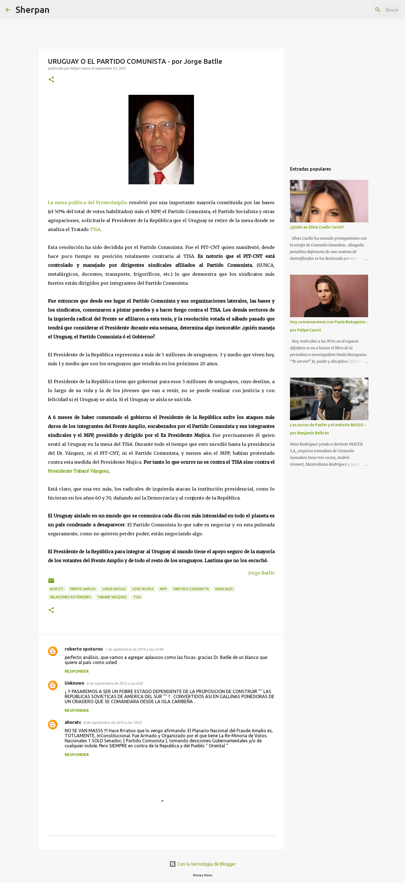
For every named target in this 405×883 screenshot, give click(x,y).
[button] (51, 80)
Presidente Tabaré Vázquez (78, 471)
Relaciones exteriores (70, 597)
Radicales (224, 589)
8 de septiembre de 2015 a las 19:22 (112, 722)
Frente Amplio (83, 589)
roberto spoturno (84, 648)
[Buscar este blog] (371, 10)
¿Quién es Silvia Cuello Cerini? (317, 227)
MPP (163, 589)
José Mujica (142, 589)
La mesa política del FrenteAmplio (87, 202)
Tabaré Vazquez (112, 597)
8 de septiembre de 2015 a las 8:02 (114, 683)
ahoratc (73, 722)
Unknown (74, 683)
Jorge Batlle (261, 573)
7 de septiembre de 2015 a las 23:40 (134, 649)
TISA (95, 229)
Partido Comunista (191, 589)
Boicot (57, 589)
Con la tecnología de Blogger (202, 863)
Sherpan (33, 9)
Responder (77, 671)
